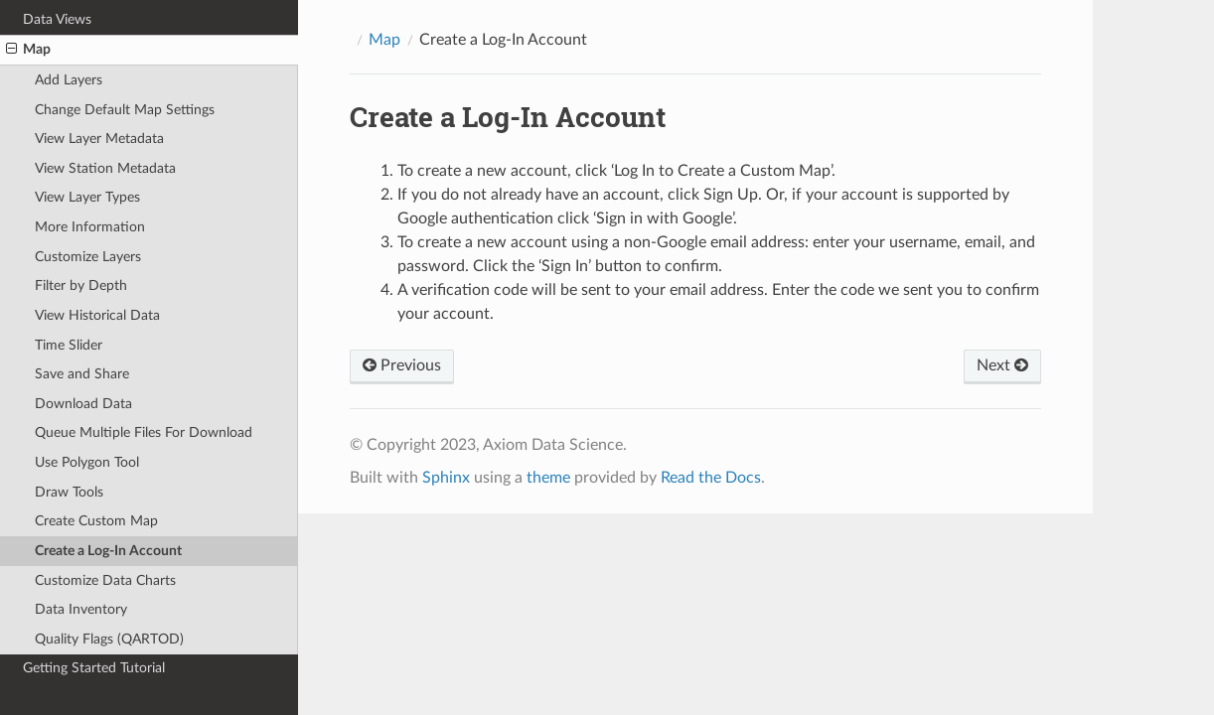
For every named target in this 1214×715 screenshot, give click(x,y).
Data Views (57, 19)
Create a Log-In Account (108, 550)
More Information (90, 226)
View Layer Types (87, 197)
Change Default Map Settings (125, 109)
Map (28, 50)
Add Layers (68, 79)
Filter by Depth (81, 285)
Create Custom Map (96, 520)
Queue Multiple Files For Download (143, 432)
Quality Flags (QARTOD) (109, 639)
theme (548, 478)
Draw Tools (69, 492)
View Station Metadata (105, 168)
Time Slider (68, 345)
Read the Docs (711, 478)
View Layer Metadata (99, 138)
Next (1002, 365)
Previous (402, 365)
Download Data (83, 403)
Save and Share (82, 373)
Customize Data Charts (105, 580)
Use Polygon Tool (87, 462)
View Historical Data (97, 315)
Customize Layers (88, 256)
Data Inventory (81, 609)
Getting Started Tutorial (94, 667)
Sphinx (446, 478)
